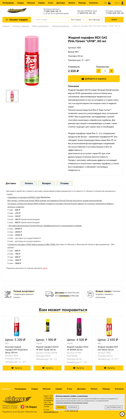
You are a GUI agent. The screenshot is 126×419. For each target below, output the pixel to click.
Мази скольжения (40, 26)
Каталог (6, 389)
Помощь (82, 3)
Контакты (93, 3)
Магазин (31, 3)
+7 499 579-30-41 (86, 13)
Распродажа (8, 3)
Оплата (71, 3)
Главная (5, 26)
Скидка (20, 3)
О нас (50, 3)
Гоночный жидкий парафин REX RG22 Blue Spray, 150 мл (16, 350)
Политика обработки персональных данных (72, 403)
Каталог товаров (21, 26)
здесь (45, 268)
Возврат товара (103, 291)
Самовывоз (64, 296)
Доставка (60, 3)
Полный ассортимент (23, 291)
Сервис (41, 3)
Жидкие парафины (60, 26)
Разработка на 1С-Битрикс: (19, 412)
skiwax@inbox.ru (51, 412)
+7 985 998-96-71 (52, 11)
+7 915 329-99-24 (115, 13)
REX (77, 52)
